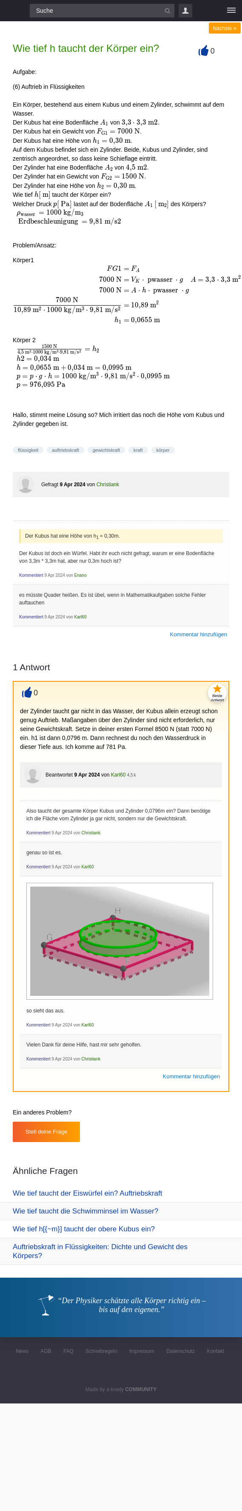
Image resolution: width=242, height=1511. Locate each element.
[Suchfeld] (102, 10)
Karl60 (80, 617)
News (22, 1351)
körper (163, 450)
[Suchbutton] (167, 10)
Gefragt (49, 485)
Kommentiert (31, 575)
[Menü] (231, 10)
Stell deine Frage (46, 1131)
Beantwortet (59, 775)
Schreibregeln (101, 1351)
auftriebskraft (65, 450)
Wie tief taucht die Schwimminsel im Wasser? (85, 1211)
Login (185, 10)
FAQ (68, 1351)
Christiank (108, 485)
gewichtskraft (106, 450)
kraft (138, 450)
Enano (80, 575)
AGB (45, 1351)
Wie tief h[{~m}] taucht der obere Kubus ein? (84, 1229)
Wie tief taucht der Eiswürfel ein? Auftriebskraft (87, 1193)
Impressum (141, 1351)
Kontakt (215, 1351)
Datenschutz (180, 1351)
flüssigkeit (28, 450)
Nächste (224, 28)
